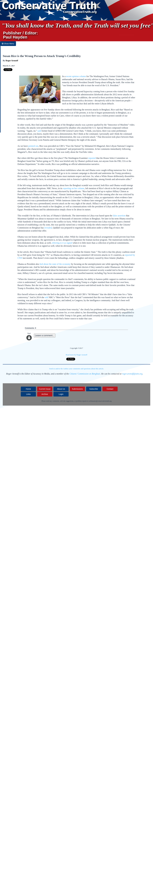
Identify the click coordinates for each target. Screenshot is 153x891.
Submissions (77, 389)
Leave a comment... (44, 335)
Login (61, 394)
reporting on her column (73, 188)
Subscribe (93, 389)
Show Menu (8, 44)
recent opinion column (76, 76)
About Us (61, 389)
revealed (48, 228)
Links (28, 394)
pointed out (33, 146)
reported (92, 158)
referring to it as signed (62, 243)
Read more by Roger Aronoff (76, 355)
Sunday (131, 91)
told (46, 297)
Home (28, 389)
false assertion (119, 215)
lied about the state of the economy (55, 264)
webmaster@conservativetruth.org (100, 401)
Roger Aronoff (12, 60)
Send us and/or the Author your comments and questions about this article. (76, 369)
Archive (44, 394)
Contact (110, 389)
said (39, 131)
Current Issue (45, 389)
